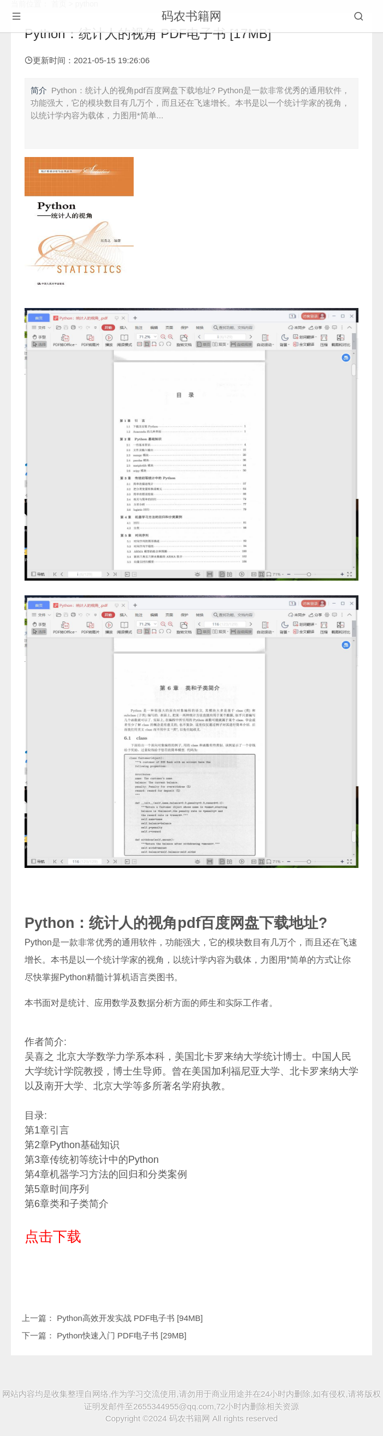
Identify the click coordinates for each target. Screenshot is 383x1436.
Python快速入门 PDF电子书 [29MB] (122, 1335)
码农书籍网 (191, 16)
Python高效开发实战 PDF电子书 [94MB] (130, 1318)
